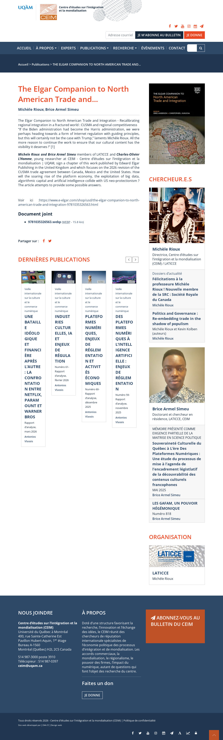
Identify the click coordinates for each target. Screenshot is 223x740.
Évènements (152, 48)
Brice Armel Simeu (62, 109)
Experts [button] (68, 48)
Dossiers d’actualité (167, 273)
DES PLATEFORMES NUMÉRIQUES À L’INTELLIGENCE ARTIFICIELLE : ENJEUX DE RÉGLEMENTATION (124, 353)
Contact (177, 48)
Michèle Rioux (31, 109)
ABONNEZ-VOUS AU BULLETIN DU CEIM (175, 621)
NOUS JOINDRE (35, 612)
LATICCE (160, 573)
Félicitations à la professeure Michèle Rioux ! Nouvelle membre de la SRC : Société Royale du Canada (175, 289)
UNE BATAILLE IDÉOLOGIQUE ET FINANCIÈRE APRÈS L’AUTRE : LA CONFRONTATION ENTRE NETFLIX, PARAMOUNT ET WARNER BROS (33, 366)
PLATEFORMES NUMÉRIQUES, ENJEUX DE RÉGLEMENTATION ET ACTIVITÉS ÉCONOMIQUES (94, 350)
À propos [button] (45, 48)
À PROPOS (94, 612)
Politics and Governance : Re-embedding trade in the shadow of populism (176, 318)
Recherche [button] (123, 48)
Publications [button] (93, 48)
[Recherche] (192, 48)
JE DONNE (194, 35)
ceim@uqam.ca (30, 666)
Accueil (24, 48)
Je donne (92, 695)
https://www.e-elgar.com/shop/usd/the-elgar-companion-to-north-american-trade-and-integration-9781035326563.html (78, 202)
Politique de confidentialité (139, 720)
